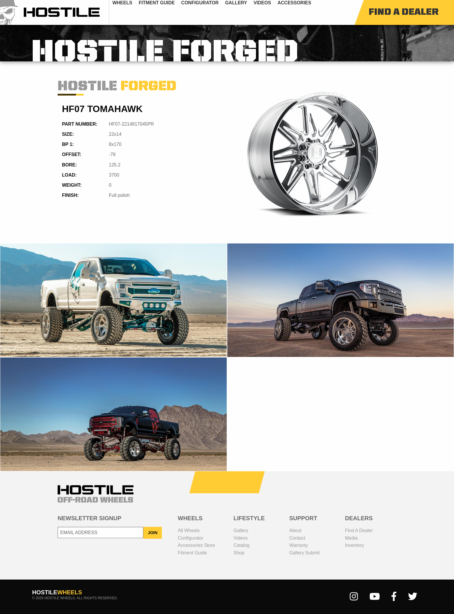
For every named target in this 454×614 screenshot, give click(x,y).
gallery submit (304, 552)
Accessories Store (196, 545)
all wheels (189, 530)
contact (297, 538)
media (351, 538)
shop (239, 552)
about (295, 530)
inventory (354, 545)
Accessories (303, 12)
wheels (131, 12)
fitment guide (166, 12)
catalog (242, 545)
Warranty (298, 545)
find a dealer (403, 12)
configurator (209, 12)
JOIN (153, 532)
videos (271, 12)
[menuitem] (131, 12)
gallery (245, 12)
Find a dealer (359, 530)
